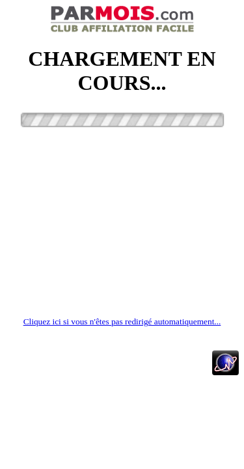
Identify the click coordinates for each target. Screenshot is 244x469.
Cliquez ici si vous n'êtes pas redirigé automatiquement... (122, 321)
